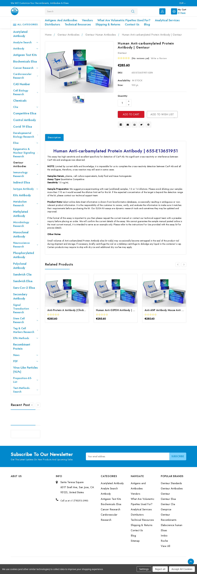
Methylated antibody (20, 214)
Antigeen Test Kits (25, 55)
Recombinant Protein (21, 347)
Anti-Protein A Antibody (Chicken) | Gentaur (73, 310)
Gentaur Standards (171, 483)
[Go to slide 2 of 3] (38, 405)
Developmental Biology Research (25, 134)
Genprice (166, 509)
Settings (144, 569)
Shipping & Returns (108, 24)
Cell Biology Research (25, 92)
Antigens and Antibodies (61, 20)
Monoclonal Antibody (20, 234)
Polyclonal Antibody (19, 266)
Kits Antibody (22, 195)
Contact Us (132, 24)
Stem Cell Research (25, 320)
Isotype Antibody (25, 189)
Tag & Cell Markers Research (25, 330)
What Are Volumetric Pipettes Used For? (123, 20)
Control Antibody (24, 120)
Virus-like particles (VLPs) (25, 370)
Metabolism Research (25, 203)
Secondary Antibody (20, 296)
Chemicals (19, 101)
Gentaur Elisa (168, 499)
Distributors (52, 24)
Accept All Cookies (181, 569)
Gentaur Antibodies (25, 164)
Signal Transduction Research (25, 308)
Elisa (25, 143)
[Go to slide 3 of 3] (32, 405)
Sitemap (135, 541)
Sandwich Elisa (22, 281)
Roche (164, 541)
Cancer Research (25, 68)
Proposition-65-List (25, 380)
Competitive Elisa (24, 113)
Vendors (87, 20)
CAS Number (21, 84)
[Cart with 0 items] (176, 11)
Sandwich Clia (22, 275)
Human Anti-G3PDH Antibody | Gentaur (119, 310)
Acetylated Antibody (20, 34)
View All (165, 546)
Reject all (160, 569)
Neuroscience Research (25, 244)
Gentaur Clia (168, 504)
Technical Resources (78, 24)
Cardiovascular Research (25, 76)
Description (54, 137)
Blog (147, 24)
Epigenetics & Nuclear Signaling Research (25, 152)
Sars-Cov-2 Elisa (24, 288)
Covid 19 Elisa (22, 127)
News (25, 355)
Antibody (25, 48)
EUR (182, 3)
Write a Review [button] (159, 58)
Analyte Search (25, 42)
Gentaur (165, 494)
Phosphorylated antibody (23, 255)
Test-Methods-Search (25, 389)
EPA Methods (25, 338)
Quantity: (123, 96)
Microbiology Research (25, 224)
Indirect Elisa (21, 183)
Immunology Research (25, 174)
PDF (25, 361)
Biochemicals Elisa (25, 62)
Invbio (164, 535)
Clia (25, 107)
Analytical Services (167, 20)
